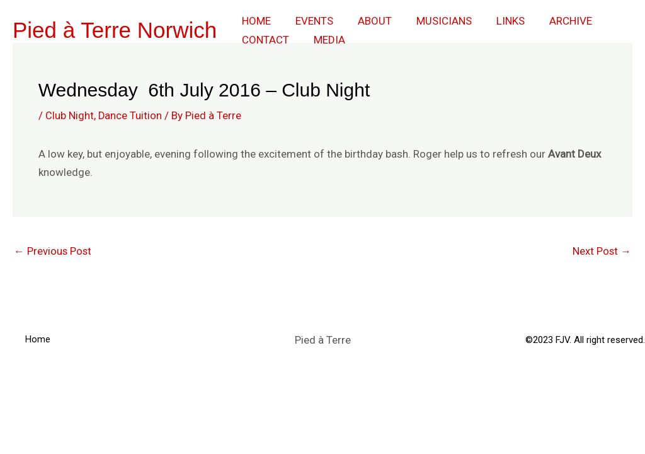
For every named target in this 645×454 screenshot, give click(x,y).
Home (254, 21)
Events (309, 21)
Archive (553, 21)
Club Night (69, 115)
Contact (263, 39)
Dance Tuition (130, 115)
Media (324, 39)
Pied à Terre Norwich (115, 30)
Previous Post (53, 251)
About (367, 21)
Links (496, 21)
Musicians (432, 21)
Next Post (601, 251)
